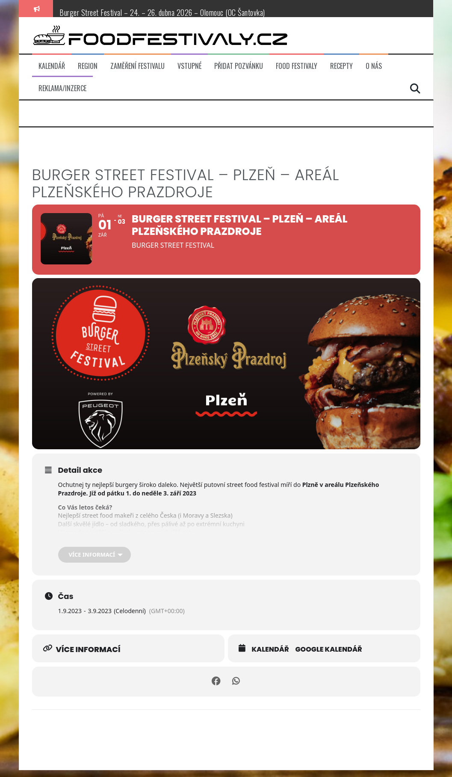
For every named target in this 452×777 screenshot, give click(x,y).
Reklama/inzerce (62, 88)
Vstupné (189, 66)
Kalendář (51, 66)
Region (87, 66)
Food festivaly (296, 66)
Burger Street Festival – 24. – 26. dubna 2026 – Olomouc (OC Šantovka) (162, 12)
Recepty (341, 66)
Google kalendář (328, 656)
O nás (374, 66)
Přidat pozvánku (238, 66)
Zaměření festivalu (137, 66)
